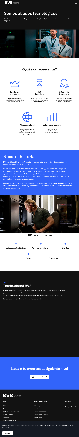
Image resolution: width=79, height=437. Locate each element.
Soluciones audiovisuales (41, 415)
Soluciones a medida (40, 412)
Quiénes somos (8, 415)
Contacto (6, 417)
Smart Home (38, 417)
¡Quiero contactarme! (39, 377)
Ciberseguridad (38, 406)
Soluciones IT (38, 409)
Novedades (6, 409)
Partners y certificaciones (11, 412)
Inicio (4, 406)
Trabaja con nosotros (9, 421)
